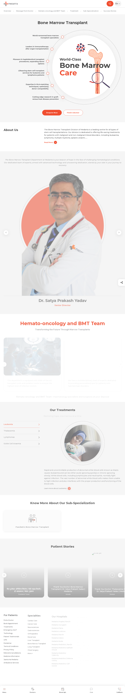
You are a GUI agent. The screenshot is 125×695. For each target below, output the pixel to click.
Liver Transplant (34, 642)
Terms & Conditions (11, 648)
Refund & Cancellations (12, 654)
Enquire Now (52, 113)
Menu (4, 690)
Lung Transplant (34, 648)
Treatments (8, 628)
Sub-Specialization (91, 11)
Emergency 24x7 (10, 631)
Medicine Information (12, 657)
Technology (8, 635)
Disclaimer (8, 644)
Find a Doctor (9, 621)
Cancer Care (32, 625)
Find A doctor (73, 113)
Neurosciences (33, 629)
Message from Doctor (24, 11)
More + (30, 655)
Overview (7, 11)
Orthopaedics (33, 635)
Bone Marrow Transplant (37, 645)
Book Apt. (62, 690)
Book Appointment (11, 625)
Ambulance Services (11, 664)
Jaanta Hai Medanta (11, 661)
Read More (50, 142)
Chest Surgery (33, 652)
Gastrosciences (33, 632)
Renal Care (32, 639)
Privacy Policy (9, 651)
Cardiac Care (32, 622)
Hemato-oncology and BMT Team (51, 11)
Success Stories (110, 11)
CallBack (119, 690)
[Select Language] (118, 3)
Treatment (74, 11)
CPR (5, 641)
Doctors (33, 690)
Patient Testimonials (11, 638)
